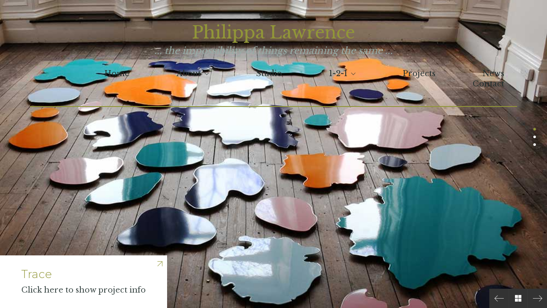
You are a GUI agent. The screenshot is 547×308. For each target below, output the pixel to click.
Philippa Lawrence (273, 32)
